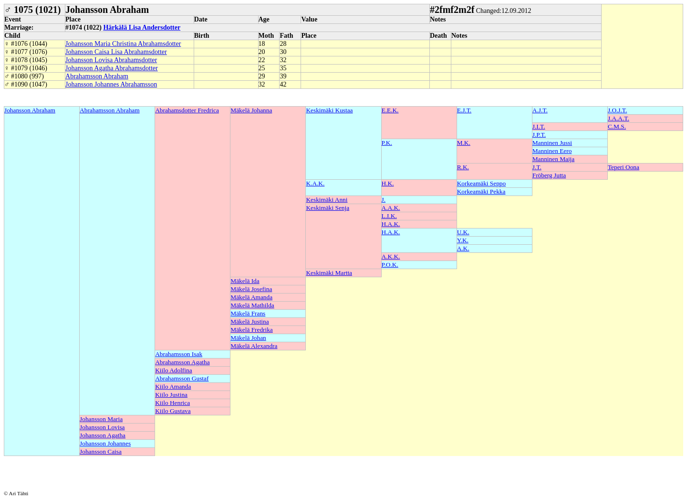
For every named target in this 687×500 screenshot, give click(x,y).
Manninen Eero (552, 150)
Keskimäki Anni (326, 199)
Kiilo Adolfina (173, 370)
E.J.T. (464, 110)
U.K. (463, 232)
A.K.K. (391, 256)
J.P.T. (539, 134)
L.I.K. (389, 215)
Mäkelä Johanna (251, 110)
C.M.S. (617, 126)
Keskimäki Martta (329, 272)
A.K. (463, 248)
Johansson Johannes (105, 443)
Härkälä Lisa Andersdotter (141, 27)
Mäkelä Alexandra (253, 345)
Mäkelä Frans (247, 313)
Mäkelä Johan (248, 337)
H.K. (388, 183)
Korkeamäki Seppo (481, 183)
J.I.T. (538, 126)
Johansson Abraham (29, 110)
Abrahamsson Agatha (182, 362)
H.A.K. (391, 224)
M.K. (463, 142)
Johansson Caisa (101, 451)
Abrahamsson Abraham (96, 76)
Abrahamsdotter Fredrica (187, 110)
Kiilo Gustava (172, 410)
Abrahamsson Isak (178, 354)
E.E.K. (390, 110)
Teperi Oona (623, 167)
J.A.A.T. (618, 118)
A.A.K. (391, 207)
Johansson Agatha (102, 435)
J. (384, 199)
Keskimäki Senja (327, 207)
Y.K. (462, 240)
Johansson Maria (101, 419)
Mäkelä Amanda (251, 297)
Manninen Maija (553, 159)
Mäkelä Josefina (251, 289)
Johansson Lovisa (102, 427)
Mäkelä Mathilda (252, 305)
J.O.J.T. (617, 110)
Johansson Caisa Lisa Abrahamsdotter (116, 51)
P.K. (387, 142)
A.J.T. (540, 110)
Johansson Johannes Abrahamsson (111, 84)
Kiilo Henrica (172, 402)
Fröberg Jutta (549, 175)
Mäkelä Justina (249, 321)
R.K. (463, 167)
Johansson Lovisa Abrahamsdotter (111, 60)
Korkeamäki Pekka (481, 191)
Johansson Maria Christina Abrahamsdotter (123, 43)
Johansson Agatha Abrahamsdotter (111, 68)
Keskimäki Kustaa (329, 110)
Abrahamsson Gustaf (181, 378)
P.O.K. (390, 264)
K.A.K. (315, 183)
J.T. (536, 167)
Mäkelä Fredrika (251, 329)
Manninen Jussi (552, 142)
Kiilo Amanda (173, 386)
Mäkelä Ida (244, 280)
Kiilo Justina (171, 394)
